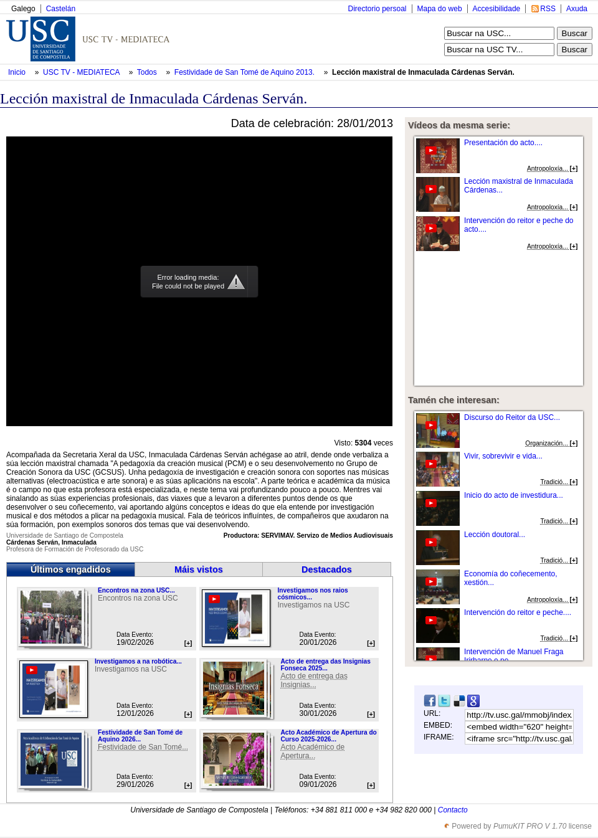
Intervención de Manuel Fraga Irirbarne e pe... (513, 656)
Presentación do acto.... (503, 142)
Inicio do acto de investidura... (513, 495)
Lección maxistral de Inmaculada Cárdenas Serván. (423, 72)
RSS (548, 8)
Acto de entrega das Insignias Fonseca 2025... (325, 665)
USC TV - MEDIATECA (82, 72)
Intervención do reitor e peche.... (517, 612)
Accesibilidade (497, 8)
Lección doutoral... (494, 534)
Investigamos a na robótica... (138, 661)
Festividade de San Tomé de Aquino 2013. (245, 72)
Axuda (576, 8)
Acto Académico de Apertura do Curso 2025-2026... (328, 736)
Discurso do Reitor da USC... (512, 417)
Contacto (453, 810)
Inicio (17, 72)
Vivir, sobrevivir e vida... (503, 456)
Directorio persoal (377, 8)
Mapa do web (439, 8)
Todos (148, 72)
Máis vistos (198, 569)
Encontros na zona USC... (136, 590)
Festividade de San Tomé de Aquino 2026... (140, 736)
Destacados (326, 569)
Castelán (60, 8)
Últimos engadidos (71, 569)
